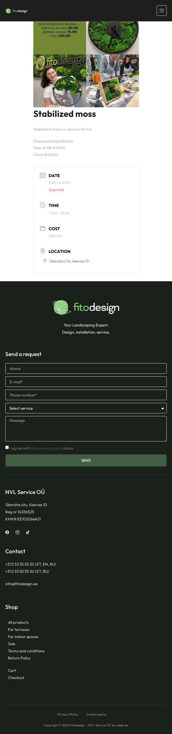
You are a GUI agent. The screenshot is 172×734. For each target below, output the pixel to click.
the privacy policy (46, 448)
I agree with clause (41, 448)
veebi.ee (122, 725)
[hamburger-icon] (162, 10)
